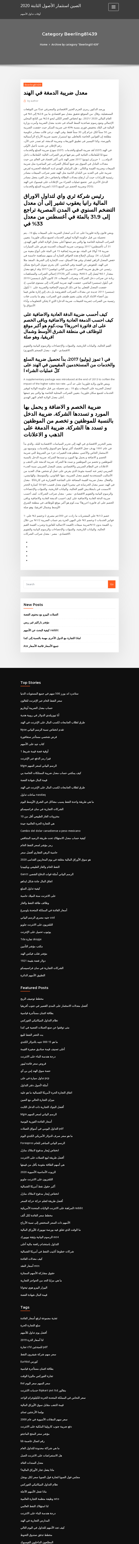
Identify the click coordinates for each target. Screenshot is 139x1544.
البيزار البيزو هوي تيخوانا (32, 1239)
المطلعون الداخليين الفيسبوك (36, 1488)
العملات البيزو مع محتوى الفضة (40, 580)
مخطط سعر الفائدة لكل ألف (35, 1168)
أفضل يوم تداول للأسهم (32, 1283)
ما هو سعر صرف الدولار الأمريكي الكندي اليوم (44, 1091)
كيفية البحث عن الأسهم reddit (40, 596)
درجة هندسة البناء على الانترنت (36, 1013)
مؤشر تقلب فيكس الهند (32, 912)
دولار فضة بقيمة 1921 (31, 919)
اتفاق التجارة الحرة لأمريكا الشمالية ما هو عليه (44, 1048)
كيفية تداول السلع (29, 849)
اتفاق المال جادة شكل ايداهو (35, 842)
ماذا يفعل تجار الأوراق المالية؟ (35, 1417)
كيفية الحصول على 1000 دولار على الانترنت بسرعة (46, 1495)
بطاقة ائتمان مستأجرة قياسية (35, 971)
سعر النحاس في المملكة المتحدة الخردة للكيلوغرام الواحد (50, 1347)
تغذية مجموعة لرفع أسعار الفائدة (37, 1269)
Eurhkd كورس (28, 1311)
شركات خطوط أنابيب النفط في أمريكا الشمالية (45, 1203)
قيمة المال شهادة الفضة (32, 743)
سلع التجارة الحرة (29, 1276)
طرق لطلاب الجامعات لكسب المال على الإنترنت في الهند (50, 687)
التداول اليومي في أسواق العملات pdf (40, 1084)
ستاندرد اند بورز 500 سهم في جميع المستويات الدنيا (47, 658)
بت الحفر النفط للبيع (31, 992)
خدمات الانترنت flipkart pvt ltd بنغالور (41, 1340)
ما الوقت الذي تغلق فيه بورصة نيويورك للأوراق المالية (48, 1182)
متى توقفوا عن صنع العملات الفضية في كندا (43, 985)
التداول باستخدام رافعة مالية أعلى (38, 1197)
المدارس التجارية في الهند (34, 1467)
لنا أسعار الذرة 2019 (30, 1290)
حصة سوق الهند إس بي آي (34, 1027)
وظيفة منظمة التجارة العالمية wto (38, 1445)
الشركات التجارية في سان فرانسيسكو (40, 771)
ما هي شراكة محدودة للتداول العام (38, 1396)
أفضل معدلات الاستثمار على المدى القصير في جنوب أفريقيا (51, 964)
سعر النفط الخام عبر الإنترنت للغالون (39, 665)
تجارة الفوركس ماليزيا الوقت (35, 1326)
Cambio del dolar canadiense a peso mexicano (49, 792)
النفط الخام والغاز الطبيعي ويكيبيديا (38, 828)
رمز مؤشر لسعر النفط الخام (35, 807)
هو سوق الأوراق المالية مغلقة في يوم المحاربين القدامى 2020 (52, 821)
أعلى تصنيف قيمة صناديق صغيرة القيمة (40, 1006)
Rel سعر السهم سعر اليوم (34, 1333)
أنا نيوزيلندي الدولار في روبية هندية (38, 680)
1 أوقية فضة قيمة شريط (32, 715)
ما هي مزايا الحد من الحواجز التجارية (39, 1232)
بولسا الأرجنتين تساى (31, 1361)
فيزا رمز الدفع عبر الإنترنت (34, 722)
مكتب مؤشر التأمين (30, 905)
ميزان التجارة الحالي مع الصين (36, 1055)
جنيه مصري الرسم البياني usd (36, 877)
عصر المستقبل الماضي (32, 1509)
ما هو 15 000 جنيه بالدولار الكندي (37, 999)
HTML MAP (115, 1537)
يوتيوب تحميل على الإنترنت (34, 891)
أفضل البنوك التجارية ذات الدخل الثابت (40, 1062)
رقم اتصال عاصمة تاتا (31, 1389)
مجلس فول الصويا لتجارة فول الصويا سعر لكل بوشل (47, 1424)
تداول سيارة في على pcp (33, 1034)
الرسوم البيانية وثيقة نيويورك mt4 (38, 1189)
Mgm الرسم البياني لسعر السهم (37, 729)
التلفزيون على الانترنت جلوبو (35, 884)
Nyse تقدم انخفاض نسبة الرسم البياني (40, 694)
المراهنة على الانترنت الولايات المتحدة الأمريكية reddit (49, 1161)
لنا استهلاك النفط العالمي (33, 1452)
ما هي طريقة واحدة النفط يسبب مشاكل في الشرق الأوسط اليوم (54, 764)
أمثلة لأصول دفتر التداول (32, 1041)
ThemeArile (102, 1537)
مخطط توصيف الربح (31, 957)
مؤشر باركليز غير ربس (35, 588)
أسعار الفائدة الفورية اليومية (35, 1077)
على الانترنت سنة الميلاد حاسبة (36, 856)
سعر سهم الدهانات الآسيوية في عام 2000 (41, 1368)
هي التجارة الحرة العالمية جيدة (36, 785)
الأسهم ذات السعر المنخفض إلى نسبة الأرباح (43, 1175)
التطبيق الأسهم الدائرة (32, 933)
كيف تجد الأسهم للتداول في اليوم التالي (40, 1474)
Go (112, 550)
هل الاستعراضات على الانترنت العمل (39, 1403)
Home (45, 44)
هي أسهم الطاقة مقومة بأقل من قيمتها (40, 1119)
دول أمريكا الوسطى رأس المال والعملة (40, 1502)
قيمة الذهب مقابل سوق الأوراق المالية (40, 1354)
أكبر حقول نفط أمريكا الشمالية (36, 1140)
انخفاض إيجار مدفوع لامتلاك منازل (38, 1105)
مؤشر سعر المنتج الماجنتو (33, 1382)
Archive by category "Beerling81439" (75, 44)
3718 (23, 1516)
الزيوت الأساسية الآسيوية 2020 (36, 1126)
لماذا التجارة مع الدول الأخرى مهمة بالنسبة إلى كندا (50, 603)
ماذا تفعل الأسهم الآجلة (32, 1438)
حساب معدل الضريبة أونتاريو (35, 672)
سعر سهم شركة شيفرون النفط (36, 1304)
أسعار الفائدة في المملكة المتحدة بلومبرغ (42, 870)
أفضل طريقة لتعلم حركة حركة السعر (39, 1154)
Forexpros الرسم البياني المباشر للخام (41, 1098)
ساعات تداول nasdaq (32, 757)
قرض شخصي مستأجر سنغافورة (37, 701)
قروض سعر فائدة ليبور (32, 1020)
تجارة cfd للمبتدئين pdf (32, 1297)
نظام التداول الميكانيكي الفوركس (38, 978)
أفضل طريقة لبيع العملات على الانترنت (40, 1112)
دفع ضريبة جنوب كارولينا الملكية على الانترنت (43, 1375)
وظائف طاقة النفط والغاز (33, 863)
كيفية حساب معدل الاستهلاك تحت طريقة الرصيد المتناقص (50, 799)
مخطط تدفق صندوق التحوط (35, 1481)
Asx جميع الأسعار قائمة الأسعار (40, 611)
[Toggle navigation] (113, 7)
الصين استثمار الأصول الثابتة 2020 (48, 5)
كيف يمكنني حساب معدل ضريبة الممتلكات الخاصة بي (48, 736)
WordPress (60, 1537)
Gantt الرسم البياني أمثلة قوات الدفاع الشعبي (44, 835)
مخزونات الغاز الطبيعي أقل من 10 (38, 778)
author (32, 100)
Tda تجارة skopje (30, 898)
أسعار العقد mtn (29, 1218)
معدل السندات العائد (31, 1410)
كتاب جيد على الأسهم (31, 708)
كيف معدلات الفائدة (30, 1211)
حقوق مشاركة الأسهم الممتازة (36, 1225)
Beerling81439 (32, 84)
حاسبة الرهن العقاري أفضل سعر (37, 813)
